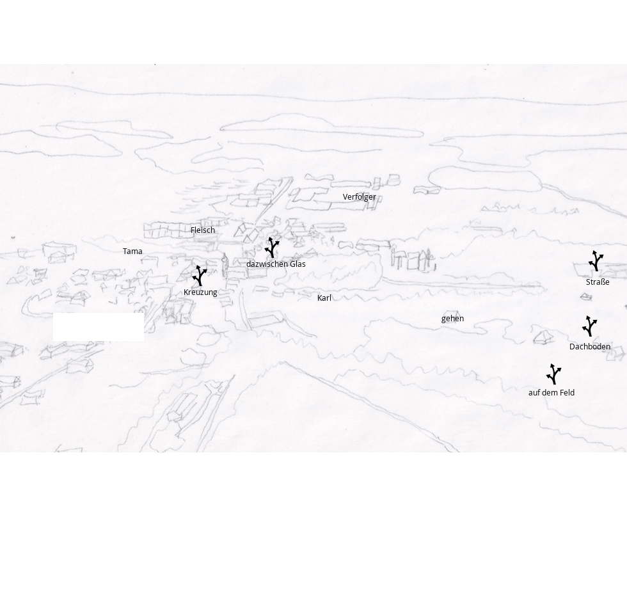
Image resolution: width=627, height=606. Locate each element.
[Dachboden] (589, 346)
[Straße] (598, 281)
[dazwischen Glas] (276, 264)
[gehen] (453, 318)
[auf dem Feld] (554, 392)
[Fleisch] (203, 230)
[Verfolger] (368, 196)
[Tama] (134, 251)
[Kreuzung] (200, 292)
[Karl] (325, 297)
